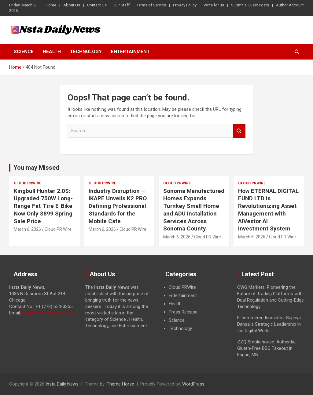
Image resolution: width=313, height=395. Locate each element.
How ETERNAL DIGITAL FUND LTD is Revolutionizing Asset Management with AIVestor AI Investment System (268, 209)
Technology (86, 51)
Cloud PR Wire (58, 229)
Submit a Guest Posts (250, 5)
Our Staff (122, 5)
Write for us (214, 5)
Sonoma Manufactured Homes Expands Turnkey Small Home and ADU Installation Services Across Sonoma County (193, 209)
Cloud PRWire (27, 183)
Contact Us (97, 5)
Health (52, 51)
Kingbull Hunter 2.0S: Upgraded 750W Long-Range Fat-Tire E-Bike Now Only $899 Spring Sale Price (43, 206)
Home (51, 5)
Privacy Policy (185, 5)
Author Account (290, 5)
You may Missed (36, 167)
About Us (71, 5)
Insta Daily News (62, 384)
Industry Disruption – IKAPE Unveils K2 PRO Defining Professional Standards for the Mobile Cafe (118, 206)
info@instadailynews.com (48, 313)
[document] (194, 308)
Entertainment (130, 51)
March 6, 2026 (27, 229)
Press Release (183, 312)
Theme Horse (120, 384)
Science (24, 51)
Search (239, 131)
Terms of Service (151, 5)
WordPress (193, 384)
